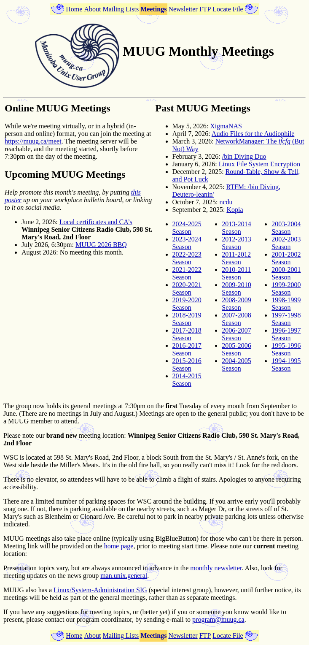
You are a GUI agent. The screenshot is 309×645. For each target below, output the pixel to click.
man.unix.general (123, 575)
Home (74, 9)
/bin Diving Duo (244, 156)
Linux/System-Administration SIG (100, 590)
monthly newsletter (216, 568)
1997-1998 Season (286, 319)
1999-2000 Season (286, 288)
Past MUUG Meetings (203, 108)
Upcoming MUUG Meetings (65, 174)
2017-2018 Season (187, 334)
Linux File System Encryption (259, 164)
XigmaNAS (226, 126)
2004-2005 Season (236, 364)
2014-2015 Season (187, 379)
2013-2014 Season (236, 227)
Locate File (227, 9)
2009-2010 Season (236, 288)
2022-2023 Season (187, 258)
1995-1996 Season (286, 349)
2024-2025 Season (187, 227)
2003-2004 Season (286, 227)
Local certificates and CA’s (95, 221)
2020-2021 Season (187, 288)
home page (119, 546)
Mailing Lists (120, 9)
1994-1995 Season (286, 364)
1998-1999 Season (286, 303)
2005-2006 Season (236, 349)
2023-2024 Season (187, 243)
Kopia (234, 209)
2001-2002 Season (286, 258)
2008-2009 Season (236, 303)
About (92, 9)
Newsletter (182, 9)
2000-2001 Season (286, 273)
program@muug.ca (218, 619)
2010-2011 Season (236, 273)
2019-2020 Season (187, 303)
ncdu (225, 202)
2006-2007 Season (236, 334)
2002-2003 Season (286, 243)
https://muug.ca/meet (33, 141)
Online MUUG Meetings (57, 108)
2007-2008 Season (236, 319)
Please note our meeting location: (64, 435)
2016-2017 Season (187, 349)
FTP (205, 9)
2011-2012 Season (236, 258)
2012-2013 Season (236, 243)
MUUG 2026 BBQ (101, 244)
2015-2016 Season (187, 364)
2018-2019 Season (187, 319)
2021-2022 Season (187, 273)
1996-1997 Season (286, 334)
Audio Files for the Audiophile (253, 133)
